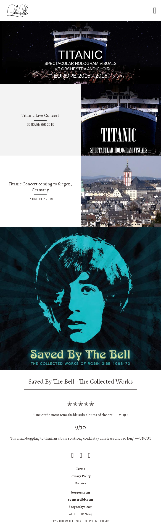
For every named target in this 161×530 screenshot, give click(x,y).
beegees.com (80, 492)
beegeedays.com (80, 506)
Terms (80, 468)
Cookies (80, 483)
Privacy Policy (80, 476)
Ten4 (88, 514)
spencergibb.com (80, 499)
